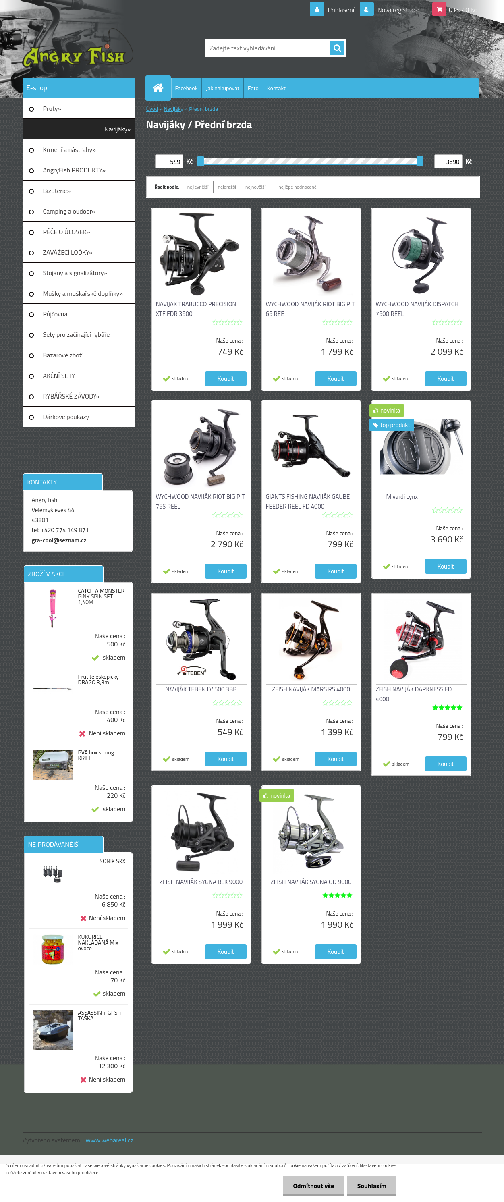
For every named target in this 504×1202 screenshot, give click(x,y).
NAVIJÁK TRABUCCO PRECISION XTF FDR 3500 (196, 308)
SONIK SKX (112, 861)
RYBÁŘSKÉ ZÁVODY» (71, 396)
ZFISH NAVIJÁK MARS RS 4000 (311, 689)
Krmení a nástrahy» (69, 149)
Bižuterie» (57, 190)
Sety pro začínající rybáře (76, 334)
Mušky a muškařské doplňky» (83, 293)
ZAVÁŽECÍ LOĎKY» (68, 252)
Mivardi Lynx (402, 496)
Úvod (152, 109)
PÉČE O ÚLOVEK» (66, 232)
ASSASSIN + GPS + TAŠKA (100, 1015)
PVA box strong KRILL (96, 755)
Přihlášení (341, 10)
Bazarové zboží (63, 355)
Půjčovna (55, 314)
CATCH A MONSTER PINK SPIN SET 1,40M (101, 596)
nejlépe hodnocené (297, 187)
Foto (253, 88)
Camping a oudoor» (69, 211)
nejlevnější (198, 187)
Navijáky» (117, 129)
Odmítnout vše (313, 1186)
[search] (337, 48)
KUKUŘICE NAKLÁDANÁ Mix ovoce (98, 942)
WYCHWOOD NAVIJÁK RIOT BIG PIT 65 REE (310, 308)
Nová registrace (397, 10)
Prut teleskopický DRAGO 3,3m (98, 679)
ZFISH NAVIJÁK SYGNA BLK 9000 (201, 881)
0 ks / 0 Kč (463, 10)
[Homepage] (161, 88)
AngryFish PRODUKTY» (74, 170)
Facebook (186, 88)
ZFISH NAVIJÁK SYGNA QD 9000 (311, 881)
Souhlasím (371, 1186)
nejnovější (255, 187)
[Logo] (78, 48)
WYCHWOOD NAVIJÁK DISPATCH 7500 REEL (417, 308)
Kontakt (276, 88)
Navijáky (173, 109)
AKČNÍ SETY (59, 375)
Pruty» (52, 108)
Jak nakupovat (222, 88)
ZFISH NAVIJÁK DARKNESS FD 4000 (414, 694)
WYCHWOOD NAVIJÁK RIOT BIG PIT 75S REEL (200, 501)
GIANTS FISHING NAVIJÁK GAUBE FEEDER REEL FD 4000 (308, 501)
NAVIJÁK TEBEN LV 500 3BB (201, 689)
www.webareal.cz (109, 1140)
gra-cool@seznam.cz (59, 540)
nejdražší (227, 187)
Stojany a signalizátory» (75, 273)
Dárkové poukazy (66, 416)
